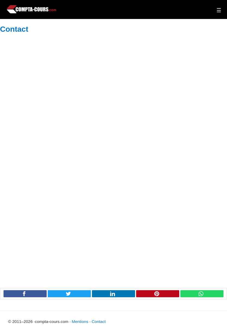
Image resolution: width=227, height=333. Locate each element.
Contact (99, 321)
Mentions (80, 321)
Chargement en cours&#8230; (113, 158)
